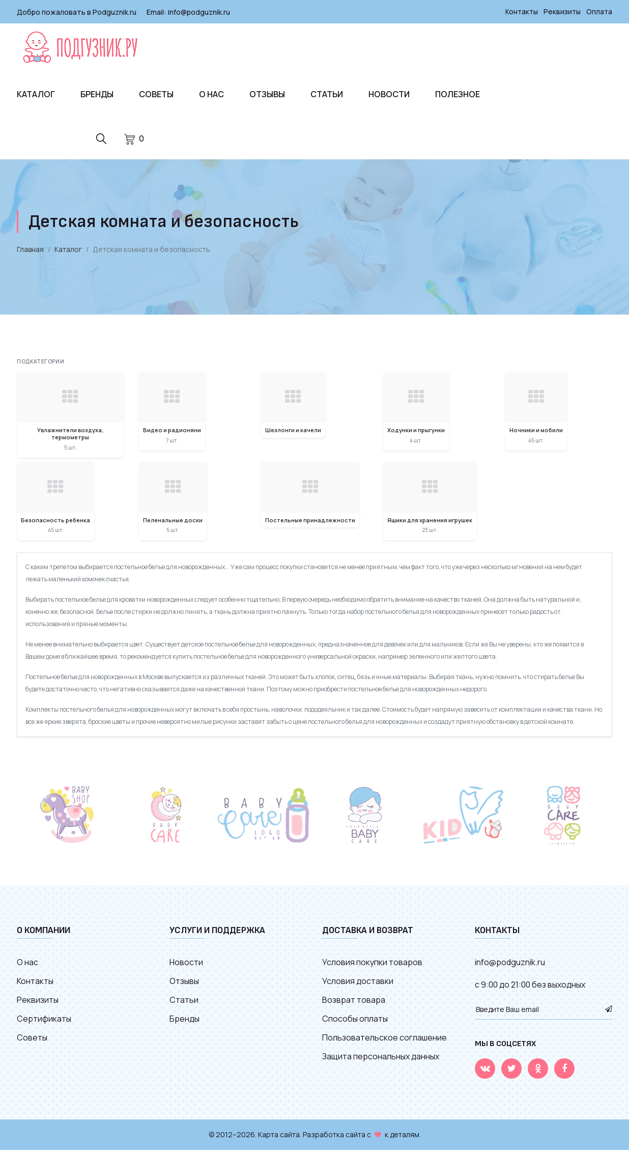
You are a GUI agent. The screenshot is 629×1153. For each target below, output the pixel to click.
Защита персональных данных (380, 1059)
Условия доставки (357, 984)
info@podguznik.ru (199, 11)
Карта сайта (279, 1137)
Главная (30, 252)
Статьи (326, 93)
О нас (211, 93)
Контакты (520, 11)
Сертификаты (44, 1021)
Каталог (36, 93)
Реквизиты (561, 11)
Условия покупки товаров (372, 965)
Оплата (599, 11)
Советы (156, 93)
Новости (389, 93)
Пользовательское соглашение (384, 1040)
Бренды (96, 93)
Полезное (457, 93)
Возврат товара (353, 1002)
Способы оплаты (355, 1021)
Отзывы (267, 93)
